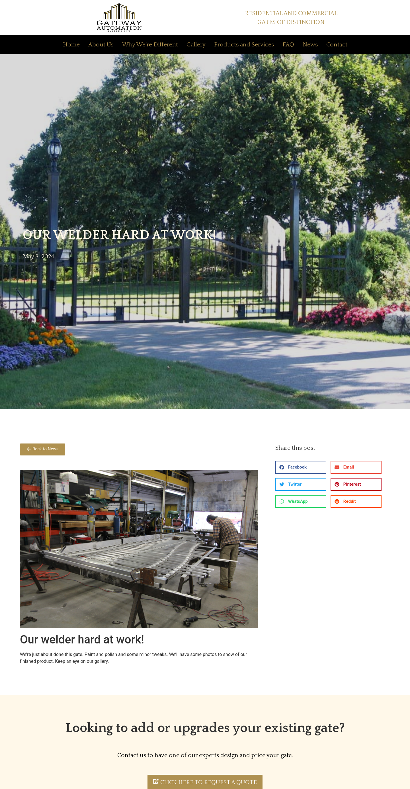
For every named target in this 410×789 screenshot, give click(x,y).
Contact (336, 44)
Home (71, 44)
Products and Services (244, 44)
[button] (300, 467)
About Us (100, 44)
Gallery (196, 44)
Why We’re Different (150, 44)
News (310, 44)
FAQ (288, 44)
